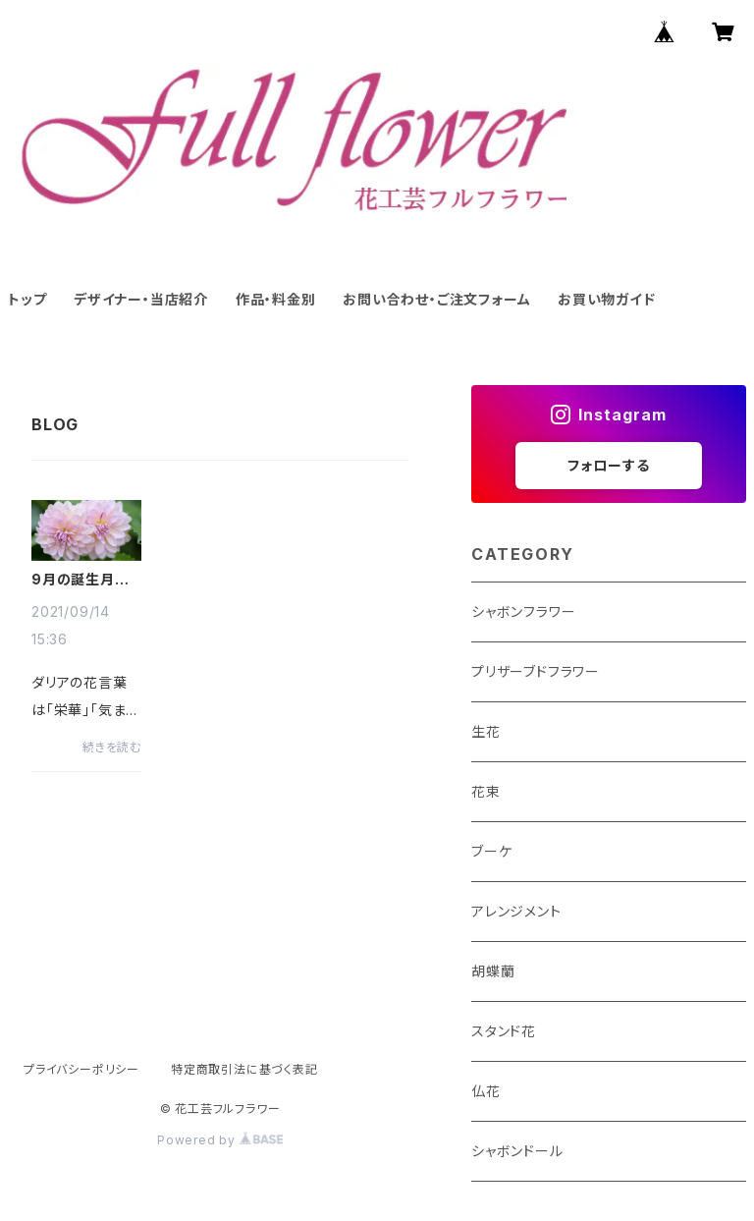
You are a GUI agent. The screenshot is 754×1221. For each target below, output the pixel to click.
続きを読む (111, 747)
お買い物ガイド (607, 299)
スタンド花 (503, 1031)
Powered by (220, 1140)
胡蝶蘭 (492, 971)
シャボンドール (517, 1150)
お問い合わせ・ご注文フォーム (436, 299)
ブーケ (491, 851)
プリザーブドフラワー (535, 671)
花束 (486, 791)
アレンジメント (516, 911)
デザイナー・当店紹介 (141, 299)
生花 (486, 731)
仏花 (486, 1090)
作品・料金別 (276, 299)
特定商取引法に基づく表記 (244, 1069)
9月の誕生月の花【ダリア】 (80, 579)
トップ (27, 299)
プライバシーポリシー (81, 1069)
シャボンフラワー (523, 611)
